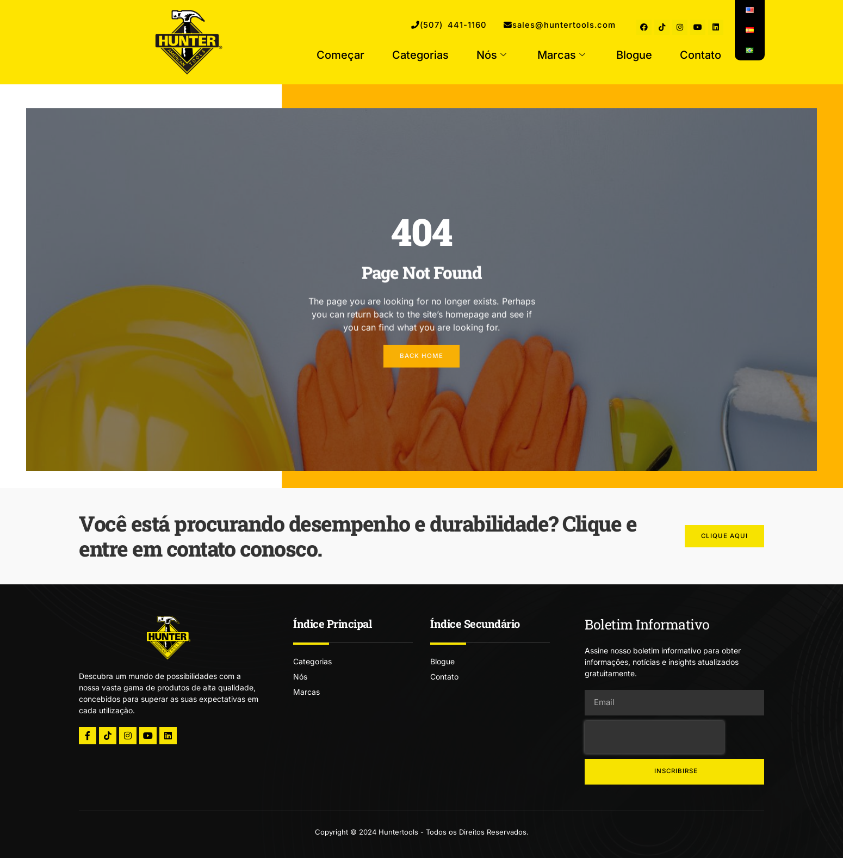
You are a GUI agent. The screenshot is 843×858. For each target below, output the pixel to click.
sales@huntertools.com (550, 25)
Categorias (420, 55)
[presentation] (654, 737)
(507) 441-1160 (424, 25)
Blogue (634, 55)
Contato (700, 55)
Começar (340, 55)
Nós (491, 55)
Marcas (561, 55)
